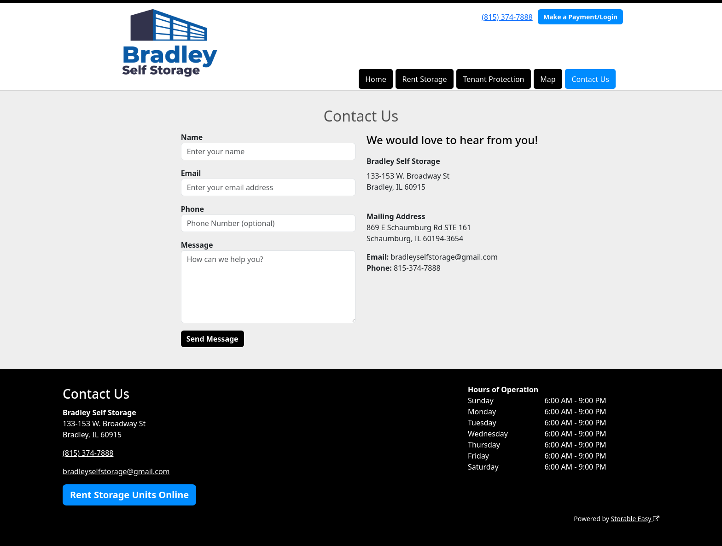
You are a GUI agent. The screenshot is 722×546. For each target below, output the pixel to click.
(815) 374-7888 (507, 17)
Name (192, 137)
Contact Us (590, 79)
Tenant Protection (493, 79)
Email (191, 173)
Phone (192, 209)
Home (375, 79)
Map (547, 79)
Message (197, 245)
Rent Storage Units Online (129, 494)
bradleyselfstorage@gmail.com (116, 471)
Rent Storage (424, 79)
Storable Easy (635, 518)
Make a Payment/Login (580, 16)
